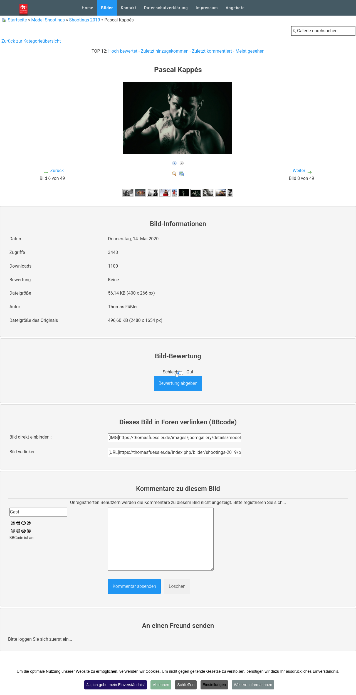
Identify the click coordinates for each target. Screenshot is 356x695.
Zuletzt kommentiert (212, 51)
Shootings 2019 (84, 20)
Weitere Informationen (253, 685)
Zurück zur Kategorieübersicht (31, 41)
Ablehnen (160, 685)
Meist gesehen (250, 51)
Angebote (235, 8)
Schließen (185, 685)
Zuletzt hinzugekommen (164, 51)
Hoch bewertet (122, 51)
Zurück (57, 170)
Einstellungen (214, 685)
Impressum (207, 8)
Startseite (17, 20)
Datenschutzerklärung (166, 8)
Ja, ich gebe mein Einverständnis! (115, 685)
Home (87, 8)
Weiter (299, 170)
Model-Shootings (48, 20)
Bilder (107, 8)
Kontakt (129, 8)
